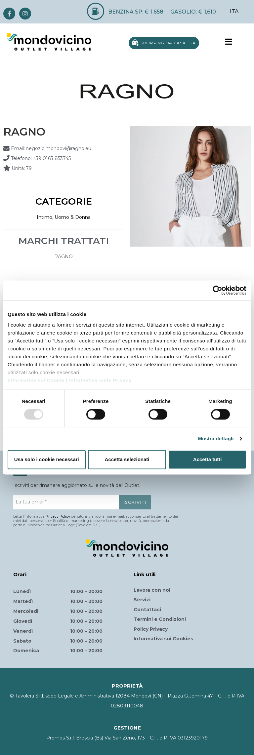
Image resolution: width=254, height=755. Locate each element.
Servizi (142, 600)
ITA (234, 11)
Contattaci (147, 610)
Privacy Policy (58, 516)
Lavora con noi (152, 590)
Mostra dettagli (215, 438)
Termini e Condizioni (160, 619)
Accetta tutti (207, 459)
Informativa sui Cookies (163, 639)
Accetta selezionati (127, 459)
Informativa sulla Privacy (100, 380)
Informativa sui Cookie (36, 380)
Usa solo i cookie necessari (46, 459)
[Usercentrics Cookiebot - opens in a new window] (217, 290)
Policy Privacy (151, 629)
